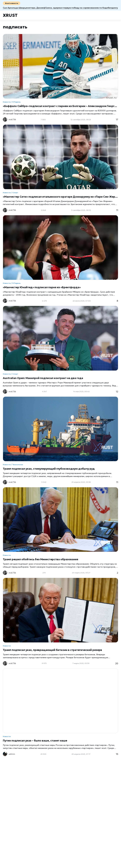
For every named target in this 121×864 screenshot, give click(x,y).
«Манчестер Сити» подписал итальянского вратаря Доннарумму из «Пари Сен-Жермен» (60, 196)
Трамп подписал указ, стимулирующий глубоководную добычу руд (49, 468)
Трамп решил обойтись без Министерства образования (40, 559)
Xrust (10, 15)
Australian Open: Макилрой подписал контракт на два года (43, 378)
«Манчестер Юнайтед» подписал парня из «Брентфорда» (42, 287)
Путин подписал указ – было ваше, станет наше (35, 740)
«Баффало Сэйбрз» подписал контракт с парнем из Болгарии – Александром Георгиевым (60, 106)
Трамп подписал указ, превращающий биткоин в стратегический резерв (52, 650)
